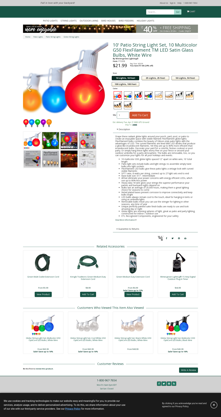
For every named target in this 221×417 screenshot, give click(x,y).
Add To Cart (140, 115)
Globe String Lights (71, 37)
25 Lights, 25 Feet (155, 78)
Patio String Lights (53, 37)
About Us (164, 3)
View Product (43, 294)
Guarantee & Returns (128, 228)
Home (27, 37)
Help (179, 3)
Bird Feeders (126, 20)
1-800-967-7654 (190, 3)
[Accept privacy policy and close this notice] (214, 405)
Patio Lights (50, 20)
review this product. (44, 369)
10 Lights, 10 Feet (125, 78)
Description (123, 129)
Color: (115, 88)
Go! (177, 11)
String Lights (69, 20)
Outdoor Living (89, 20)
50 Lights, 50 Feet (185, 78)
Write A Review (188, 370)
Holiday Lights (145, 20)
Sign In (172, 3)
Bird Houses (108, 20)
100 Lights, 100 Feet (125, 84)
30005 (134, 125)
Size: (115, 73)
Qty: (114, 115)
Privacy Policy (73, 408)
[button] (101, 88)
